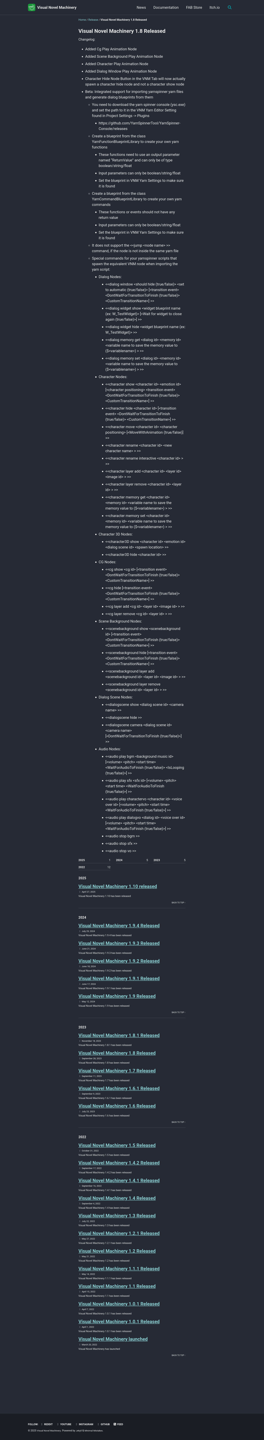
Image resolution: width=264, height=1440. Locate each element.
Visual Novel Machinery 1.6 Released (117, 1120)
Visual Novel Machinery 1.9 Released (117, 1005)
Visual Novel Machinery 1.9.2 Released (119, 968)
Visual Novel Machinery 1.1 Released (117, 1309)
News (139, 7)
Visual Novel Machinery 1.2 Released (117, 1272)
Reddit (48, 1424)
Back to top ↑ (178, 907)
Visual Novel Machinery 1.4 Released (117, 1217)
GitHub (109, 1424)
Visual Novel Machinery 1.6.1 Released (119, 1102)
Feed (124, 1424)
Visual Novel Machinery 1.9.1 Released (119, 987)
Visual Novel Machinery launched (113, 1365)
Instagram (88, 1424)
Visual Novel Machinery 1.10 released (117, 890)
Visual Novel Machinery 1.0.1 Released (119, 1328)
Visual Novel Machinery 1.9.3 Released (119, 949)
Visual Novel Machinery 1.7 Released (117, 1083)
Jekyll (81, 1430)
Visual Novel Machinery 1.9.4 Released (119, 931)
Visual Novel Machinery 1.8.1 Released (119, 1046)
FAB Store (193, 7)
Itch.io (213, 7)
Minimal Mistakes (98, 1430)
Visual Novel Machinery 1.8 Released (117, 1065)
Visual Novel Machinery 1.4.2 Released (119, 1180)
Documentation (164, 7)
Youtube (66, 1424)
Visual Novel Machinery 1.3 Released (117, 1235)
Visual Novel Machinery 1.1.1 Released (119, 1291)
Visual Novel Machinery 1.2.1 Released (119, 1254)
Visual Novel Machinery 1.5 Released (117, 1161)
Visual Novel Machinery (56, 7)
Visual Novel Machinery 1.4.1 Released (119, 1198)
